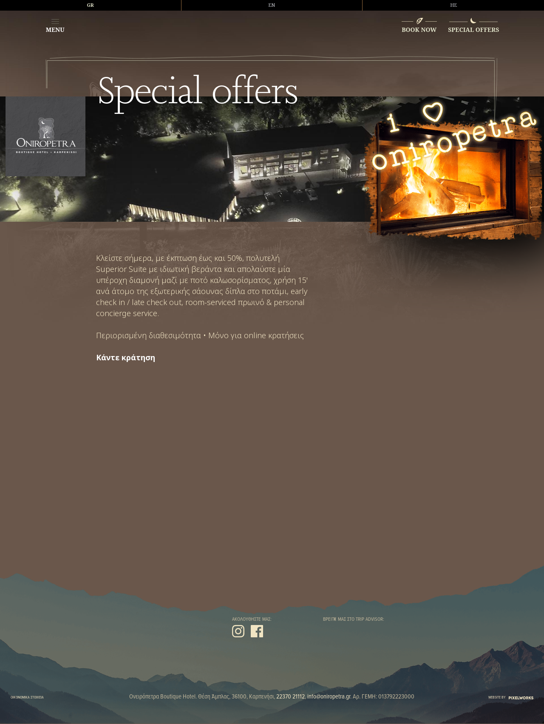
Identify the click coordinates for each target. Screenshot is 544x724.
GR (90, 5)
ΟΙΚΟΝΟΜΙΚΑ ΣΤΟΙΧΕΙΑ (27, 697)
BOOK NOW (419, 29)
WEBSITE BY (510, 697)
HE (453, 5)
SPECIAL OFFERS (473, 29)
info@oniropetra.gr (328, 697)
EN (271, 5)
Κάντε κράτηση (125, 357)
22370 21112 (290, 697)
